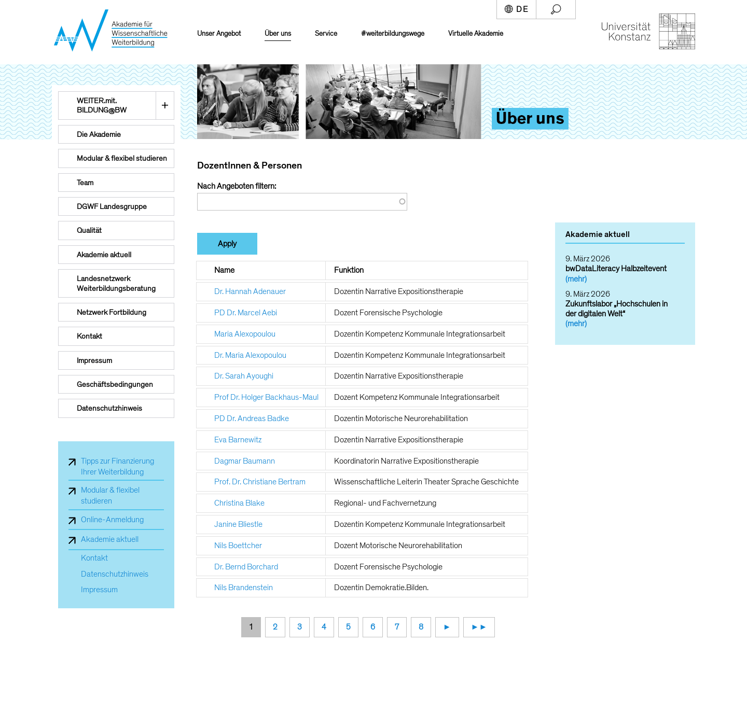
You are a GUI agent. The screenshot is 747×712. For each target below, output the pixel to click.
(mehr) (576, 279)
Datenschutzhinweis (114, 574)
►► (479, 627)
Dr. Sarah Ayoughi (243, 376)
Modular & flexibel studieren (110, 495)
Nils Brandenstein (243, 587)
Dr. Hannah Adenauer (250, 291)
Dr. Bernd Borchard (246, 567)
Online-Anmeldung (112, 519)
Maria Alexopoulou (244, 334)
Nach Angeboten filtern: (236, 186)
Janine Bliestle (238, 524)
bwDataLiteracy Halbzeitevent (616, 268)
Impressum (99, 589)
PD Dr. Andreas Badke (251, 418)
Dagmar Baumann (244, 461)
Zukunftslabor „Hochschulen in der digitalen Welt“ (616, 308)
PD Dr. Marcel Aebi (245, 312)
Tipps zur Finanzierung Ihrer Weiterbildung (117, 466)
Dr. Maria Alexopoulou (250, 355)
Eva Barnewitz (237, 439)
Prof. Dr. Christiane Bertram (260, 481)
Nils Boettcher (238, 545)
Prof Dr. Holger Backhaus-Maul (266, 397)
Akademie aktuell (110, 539)
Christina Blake (239, 503)
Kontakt (94, 558)
